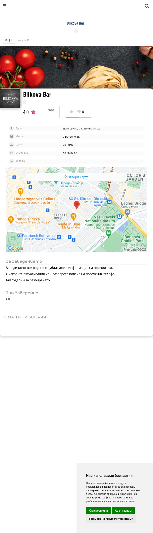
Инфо (9, 40)
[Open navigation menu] (4, 6)
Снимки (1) (23, 40)
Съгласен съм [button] (98, 510)
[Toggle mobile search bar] (147, 6)
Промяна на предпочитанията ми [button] (111, 518)
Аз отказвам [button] (123, 510)
